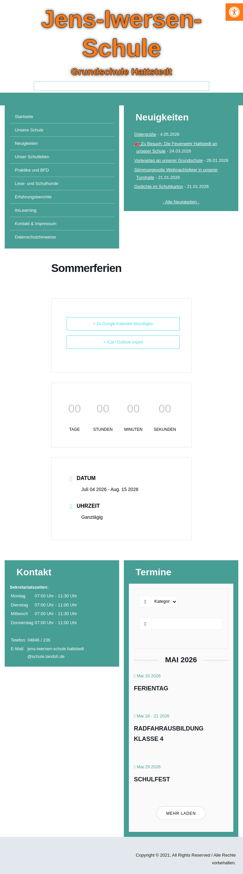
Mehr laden (181, 813)
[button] (234, 12)
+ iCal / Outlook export (123, 342)
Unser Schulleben (32, 156)
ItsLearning (25, 210)
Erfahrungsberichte (33, 196)
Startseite (24, 116)
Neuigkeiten (26, 143)
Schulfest (152, 779)
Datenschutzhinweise (35, 236)
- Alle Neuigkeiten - (181, 201)
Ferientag (151, 688)
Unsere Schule (29, 129)
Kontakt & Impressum (35, 223)
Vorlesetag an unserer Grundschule (168, 160)
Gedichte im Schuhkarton (158, 186)
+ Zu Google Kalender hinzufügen (123, 323)
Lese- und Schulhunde (36, 183)
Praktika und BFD (32, 170)
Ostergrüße (145, 134)
